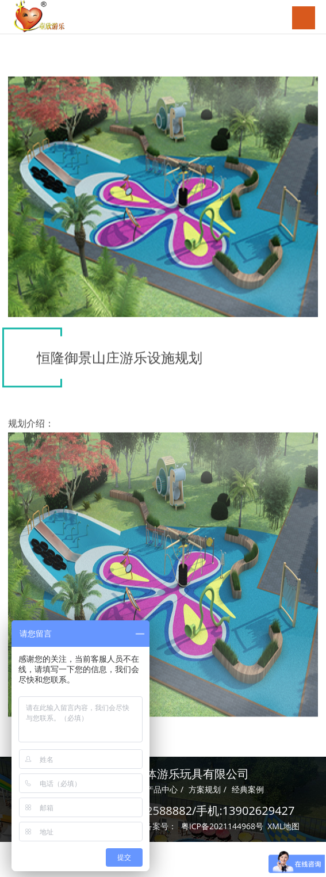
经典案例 (248, 787)
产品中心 (161, 787)
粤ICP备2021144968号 (222, 824)
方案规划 (205, 787)
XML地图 (283, 824)
